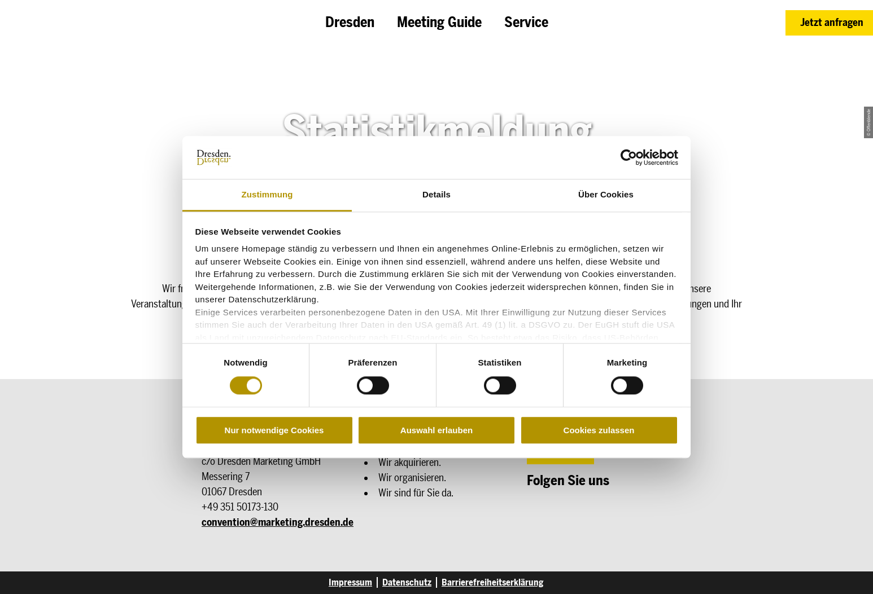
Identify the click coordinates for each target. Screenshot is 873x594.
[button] (829, 23)
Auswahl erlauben (436, 430)
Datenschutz (406, 582)
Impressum (350, 582)
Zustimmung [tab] (267, 195)
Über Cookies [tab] (606, 195)
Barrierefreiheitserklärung (492, 582)
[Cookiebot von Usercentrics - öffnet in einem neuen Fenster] (628, 157)
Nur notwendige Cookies (274, 430)
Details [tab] (436, 195)
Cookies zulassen (599, 430)
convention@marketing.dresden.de (277, 522)
